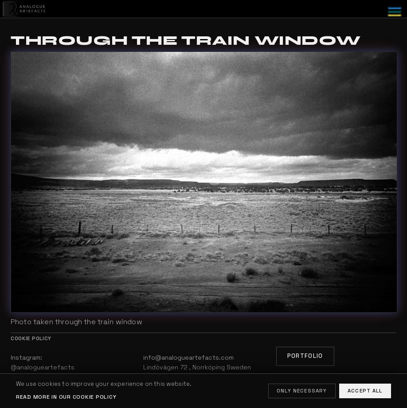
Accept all (365, 391)
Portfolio (305, 356)
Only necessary (302, 391)
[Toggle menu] (394, 12)
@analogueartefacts (42, 367)
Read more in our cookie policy (66, 396)
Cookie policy (31, 338)
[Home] (23, 9)
